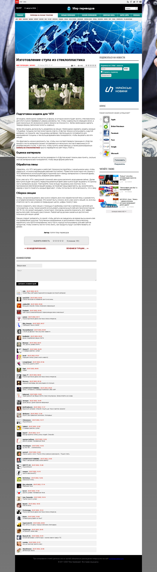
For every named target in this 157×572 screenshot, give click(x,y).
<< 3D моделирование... (35, 248)
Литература (55, 19)
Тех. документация (128, 19)
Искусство (41, 19)
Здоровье (31, 19)
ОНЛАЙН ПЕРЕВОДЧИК (89, 15)
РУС (17, 2)
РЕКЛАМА (136, 15)
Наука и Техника (72, 19)
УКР (21, 2)
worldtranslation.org (116, 558)
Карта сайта (124, 15)
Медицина (61, 19)
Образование (80, 19)
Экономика (25, 19)
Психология (100, 19)
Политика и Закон (88, 19)
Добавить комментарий (27, 284)
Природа (95, 19)
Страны (113, 19)
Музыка (66, 19)
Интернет (36, 19)
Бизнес (20, 19)
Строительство (119, 19)
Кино (46, 19)
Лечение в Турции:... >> (77, 248)
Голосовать (120, 160)
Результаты (120, 164)
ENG (24, 2)
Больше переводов (68, 15)
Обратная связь (109, 15)
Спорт (110, 19)
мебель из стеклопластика (28, 147)
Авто (17, 19)
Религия (105, 19)
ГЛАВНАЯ (20, 15)
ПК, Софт (49, 19)
